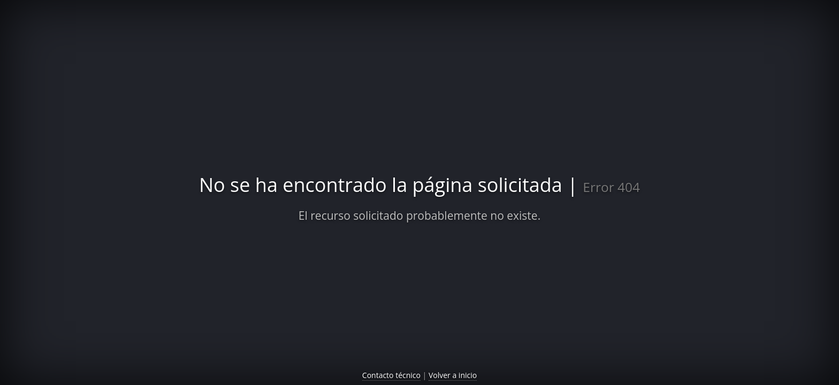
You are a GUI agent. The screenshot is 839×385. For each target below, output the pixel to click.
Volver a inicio (453, 375)
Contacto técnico (391, 375)
